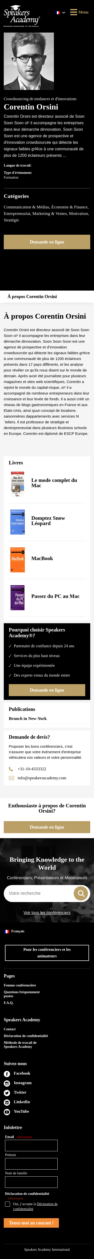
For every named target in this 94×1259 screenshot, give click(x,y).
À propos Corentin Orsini (32, 296)
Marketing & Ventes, (50, 213)
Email (18, 1137)
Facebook (22, 1073)
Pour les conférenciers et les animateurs (47, 952)
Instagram (23, 1083)
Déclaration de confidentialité (26, 1036)
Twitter (20, 1092)
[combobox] (47, 893)
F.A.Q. (9, 1003)
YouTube (21, 1111)
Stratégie (11, 220)
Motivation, (79, 213)
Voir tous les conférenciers (47, 913)
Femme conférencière (20, 985)
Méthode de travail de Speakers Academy (20, 1045)
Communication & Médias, (27, 207)
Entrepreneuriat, (18, 213)
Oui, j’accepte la (35, 1206)
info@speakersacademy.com (42, 778)
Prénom (10, 1155)
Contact (10, 1029)
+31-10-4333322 (32, 769)
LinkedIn (22, 1102)
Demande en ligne (47, 241)
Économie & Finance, (70, 207)
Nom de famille (16, 1173)
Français (14, 931)
